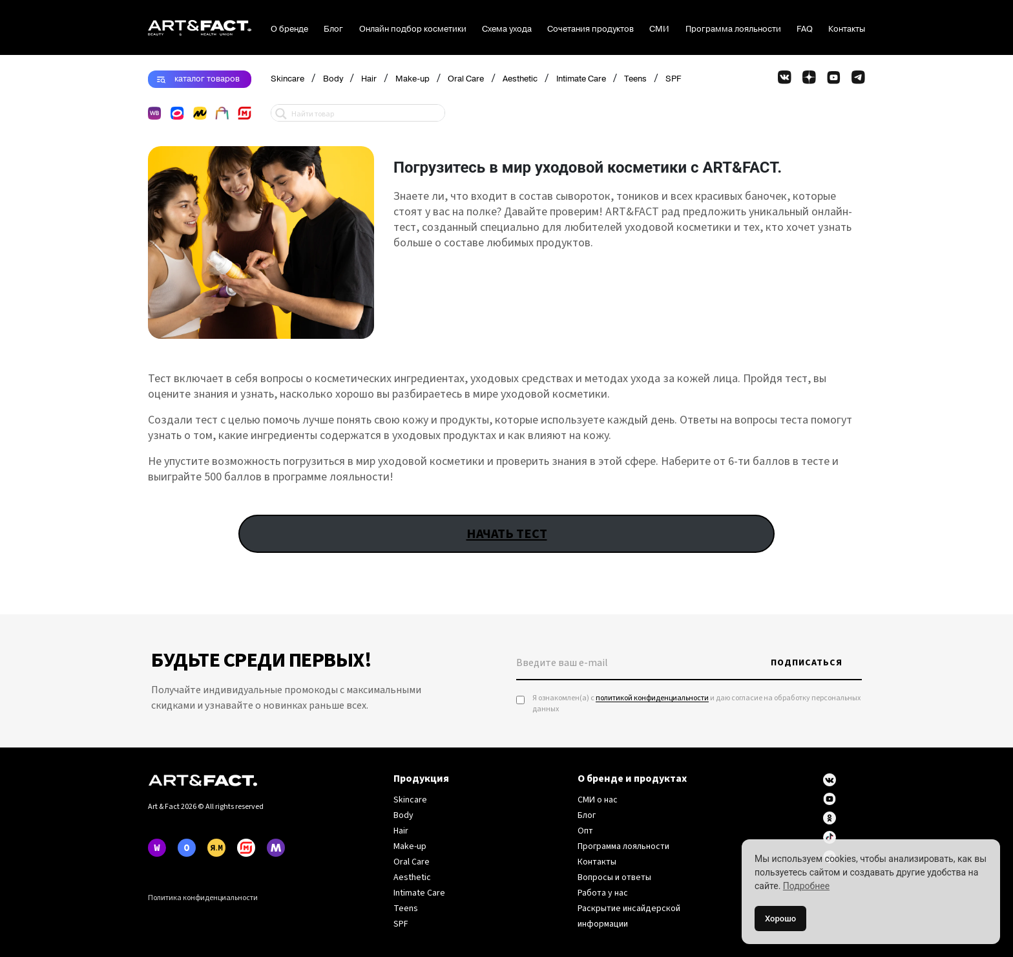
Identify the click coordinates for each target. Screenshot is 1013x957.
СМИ (659, 29)
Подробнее (806, 886)
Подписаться (806, 662)
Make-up (412, 79)
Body (333, 79)
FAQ (805, 29)
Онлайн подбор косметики (412, 29)
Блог (333, 29)
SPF (673, 79)
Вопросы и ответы (614, 877)
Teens (635, 79)
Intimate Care (581, 79)
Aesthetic (520, 79)
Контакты (846, 29)
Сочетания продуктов (590, 29)
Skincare (287, 79)
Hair (369, 79)
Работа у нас (603, 893)
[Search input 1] (365, 113)
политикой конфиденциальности (652, 698)
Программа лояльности (733, 29)
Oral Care (466, 79)
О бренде (289, 29)
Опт (585, 830)
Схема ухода (507, 29)
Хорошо (780, 918)
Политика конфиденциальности (203, 897)
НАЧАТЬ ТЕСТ (506, 533)
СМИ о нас (598, 799)
